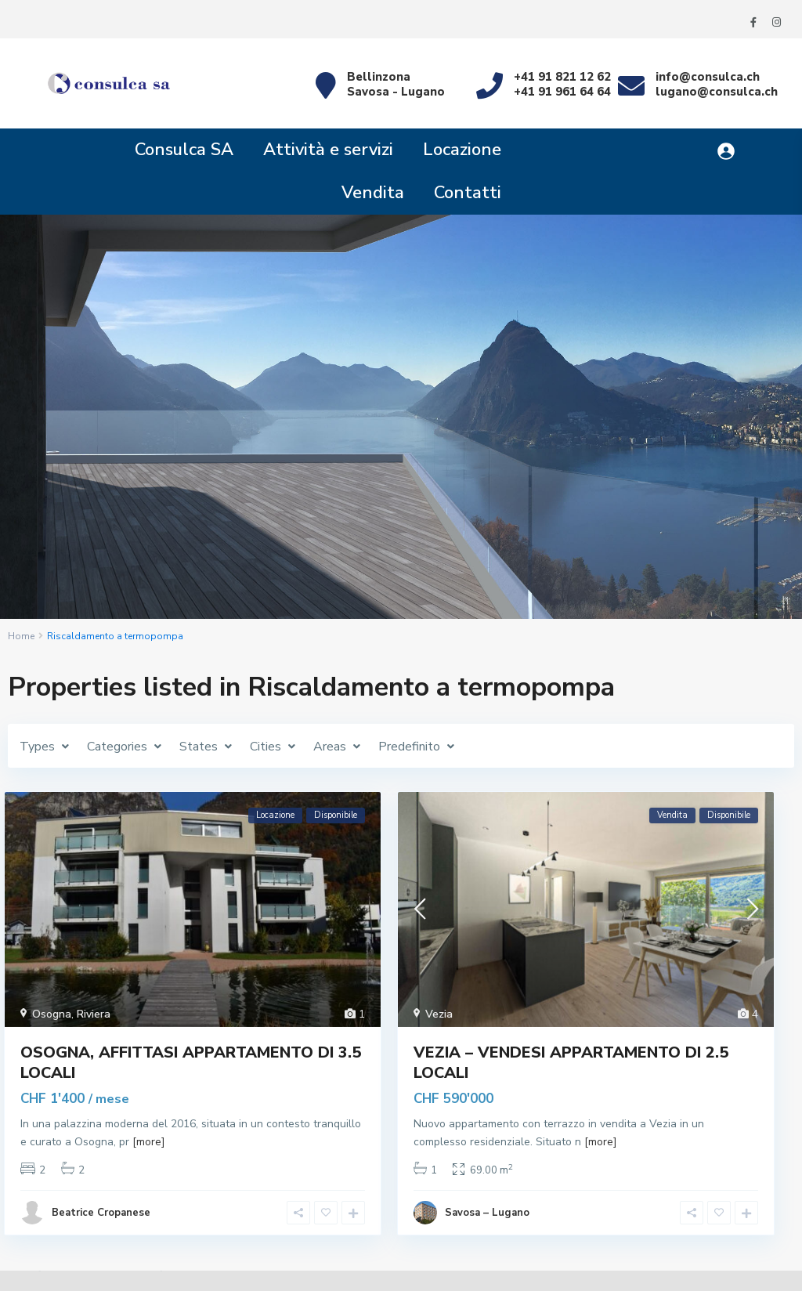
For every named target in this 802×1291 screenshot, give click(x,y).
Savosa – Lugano (487, 1213)
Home (21, 636)
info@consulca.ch (708, 77)
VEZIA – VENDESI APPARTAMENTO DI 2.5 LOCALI (571, 1062)
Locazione (462, 149)
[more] (148, 1141)
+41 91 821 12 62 (562, 77)
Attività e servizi (328, 149)
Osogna (51, 1014)
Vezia (439, 1014)
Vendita (372, 192)
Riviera (93, 1014)
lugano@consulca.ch (717, 91)
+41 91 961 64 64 (562, 91)
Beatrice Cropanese (101, 1213)
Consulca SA (184, 149)
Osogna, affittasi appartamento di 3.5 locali (190, 1062)
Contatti (467, 192)
